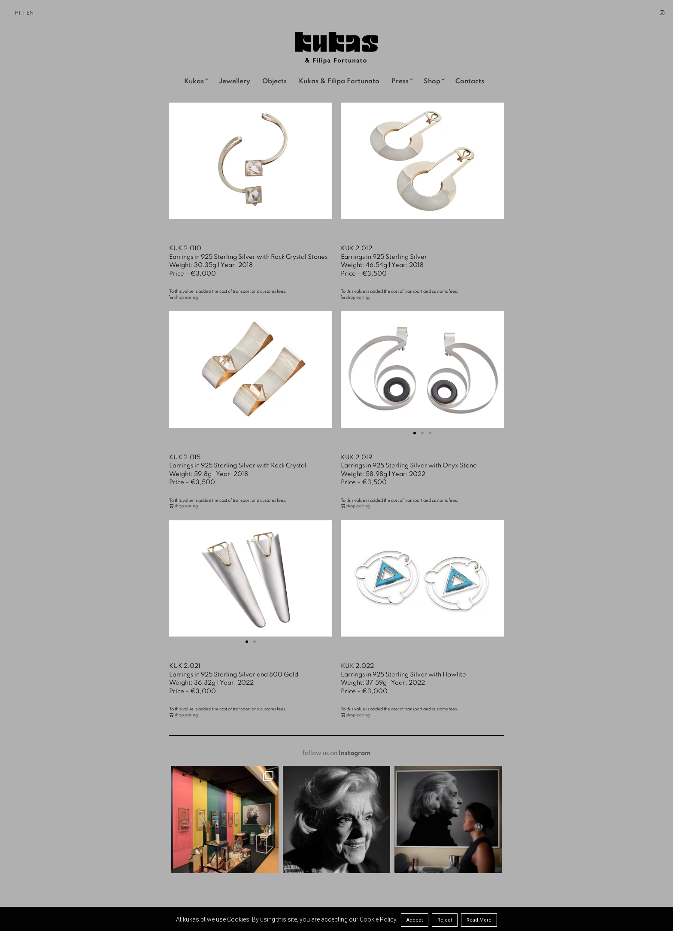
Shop (432, 81)
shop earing (186, 297)
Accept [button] (414, 920)
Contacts (469, 81)
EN (30, 13)
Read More (479, 920)
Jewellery (234, 81)
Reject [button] (444, 920)
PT (18, 13)
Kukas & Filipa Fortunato (339, 81)
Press (400, 81)
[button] (414, 433)
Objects (274, 81)
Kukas (194, 81)
